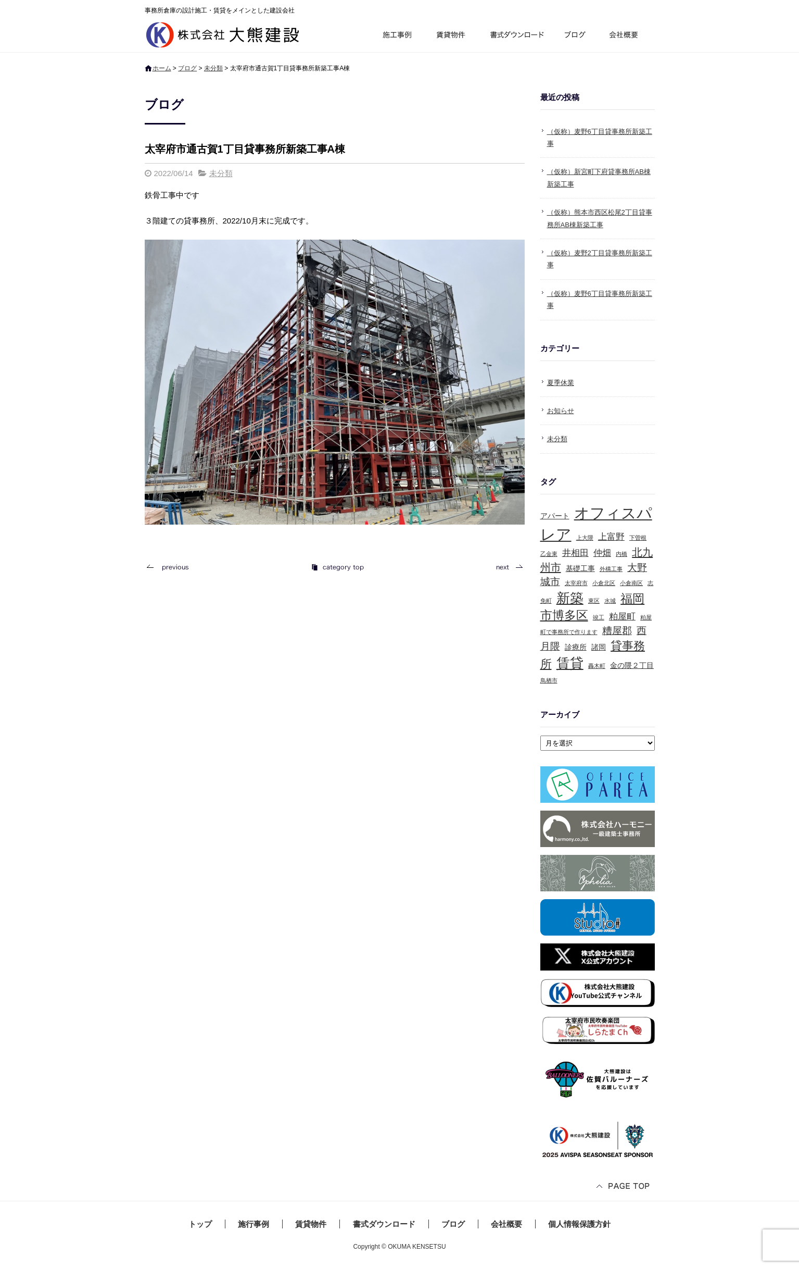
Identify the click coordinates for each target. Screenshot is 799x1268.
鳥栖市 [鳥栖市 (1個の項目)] (548, 680)
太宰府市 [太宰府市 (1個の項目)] (576, 583)
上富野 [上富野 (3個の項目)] (611, 537)
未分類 (213, 68)
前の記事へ (171, 567)
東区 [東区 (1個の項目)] (594, 601)
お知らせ (560, 411)
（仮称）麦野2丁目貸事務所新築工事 (599, 259)
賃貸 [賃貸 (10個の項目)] (570, 663)
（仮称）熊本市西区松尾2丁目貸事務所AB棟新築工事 (599, 218)
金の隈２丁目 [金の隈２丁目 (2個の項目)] (632, 665)
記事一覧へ (337, 567)
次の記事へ (506, 567)
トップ (200, 1224)
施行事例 (396, 36)
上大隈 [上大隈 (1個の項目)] (584, 537)
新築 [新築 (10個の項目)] (570, 598)
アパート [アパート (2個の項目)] (554, 516)
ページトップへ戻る (623, 1187)
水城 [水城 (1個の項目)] (610, 601)
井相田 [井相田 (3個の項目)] (575, 553)
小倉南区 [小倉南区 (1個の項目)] (631, 583)
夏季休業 (560, 383)
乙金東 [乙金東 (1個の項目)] (548, 554)
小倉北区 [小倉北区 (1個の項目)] (603, 583)
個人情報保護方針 (579, 1224)
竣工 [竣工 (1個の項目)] (598, 617)
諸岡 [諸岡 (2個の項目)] (598, 647)
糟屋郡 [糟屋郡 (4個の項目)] (617, 630)
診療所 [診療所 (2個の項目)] (576, 647)
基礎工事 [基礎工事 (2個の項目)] (580, 568)
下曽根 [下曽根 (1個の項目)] (637, 537)
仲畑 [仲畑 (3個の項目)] (602, 553)
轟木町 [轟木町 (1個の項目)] (596, 666)
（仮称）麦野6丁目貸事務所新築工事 (599, 137)
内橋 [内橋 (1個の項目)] (621, 554)
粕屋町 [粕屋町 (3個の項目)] (622, 616)
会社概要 (627, 36)
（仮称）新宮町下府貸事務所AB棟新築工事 (599, 178)
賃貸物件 (451, 36)
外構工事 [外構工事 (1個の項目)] (611, 569)
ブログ (576, 36)
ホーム (162, 68)
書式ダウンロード (515, 36)
